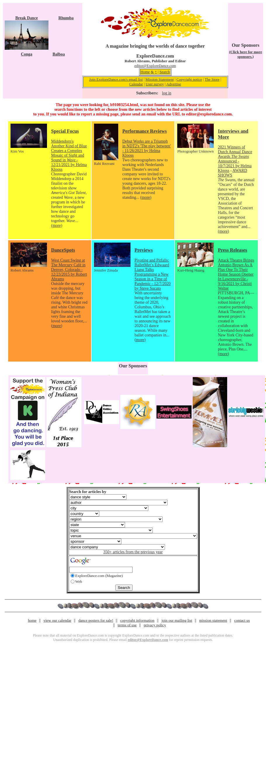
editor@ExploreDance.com (155, 65)
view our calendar (57, 620)
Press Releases (232, 250)
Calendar (136, 84)
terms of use (127, 625)
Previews (144, 250)
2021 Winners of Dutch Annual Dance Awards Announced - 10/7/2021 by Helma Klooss (235, 159)
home (32, 620)
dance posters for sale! (95, 620)
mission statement (213, 620)
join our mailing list (176, 620)
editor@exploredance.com (209, 114)
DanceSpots (63, 250)
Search (164, 72)
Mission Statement (159, 79)
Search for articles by (87, 492)
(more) (56, 225)
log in (166, 93)
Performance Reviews (144, 131)
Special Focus (65, 131)
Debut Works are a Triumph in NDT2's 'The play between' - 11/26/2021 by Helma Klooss (146, 148)
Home (145, 72)
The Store (212, 79)
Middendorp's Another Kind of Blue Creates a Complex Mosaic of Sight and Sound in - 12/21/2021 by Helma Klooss (69, 155)
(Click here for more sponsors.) (245, 54)
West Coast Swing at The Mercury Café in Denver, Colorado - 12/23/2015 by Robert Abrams (69, 269)
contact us (242, 620)
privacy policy (155, 625)
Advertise (173, 84)
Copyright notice (189, 79)
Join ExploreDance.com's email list (116, 79)
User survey (155, 84)
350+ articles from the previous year (133, 552)
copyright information (137, 620)
